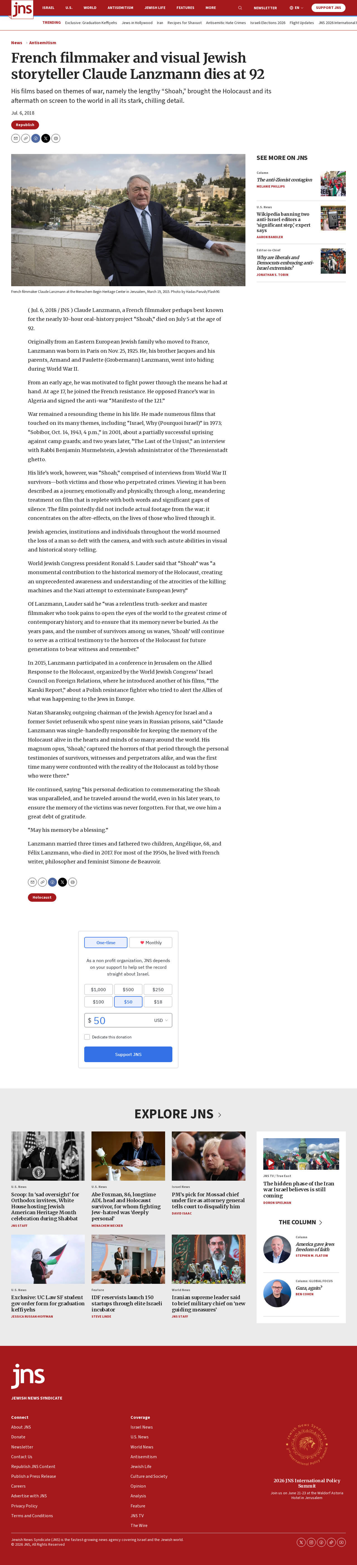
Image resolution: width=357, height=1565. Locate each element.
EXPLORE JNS (178, 1114)
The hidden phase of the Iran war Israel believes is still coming (298, 1189)
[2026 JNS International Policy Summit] (307, 1444)
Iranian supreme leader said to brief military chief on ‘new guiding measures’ (208, 1303)
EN (297, 8)
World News (181, 1290)
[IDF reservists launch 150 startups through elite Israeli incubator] (128, 1259)
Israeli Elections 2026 (267, 23)
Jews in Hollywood (137, 23)
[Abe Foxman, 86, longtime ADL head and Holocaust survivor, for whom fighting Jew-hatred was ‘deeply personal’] (128, 1156)
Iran (160, 23)
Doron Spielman (277, 1202)
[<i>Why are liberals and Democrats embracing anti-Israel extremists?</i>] (333, 261)
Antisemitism (120, 8)
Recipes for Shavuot (185, 23)
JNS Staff (19, 1225)
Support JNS (328, 8)
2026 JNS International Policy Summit (307, 1483)
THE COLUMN (301, 1222)
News (16, 43)
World (90, 8)
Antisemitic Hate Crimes (226, 23)
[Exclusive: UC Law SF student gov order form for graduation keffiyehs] (48, 1259)
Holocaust (42, 897)
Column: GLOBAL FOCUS (314, 1281)
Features (185, 8)
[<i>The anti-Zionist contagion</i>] (333, 183)
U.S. (69, 8)
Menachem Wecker (107, 1225)
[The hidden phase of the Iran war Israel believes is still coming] (301, 1154)
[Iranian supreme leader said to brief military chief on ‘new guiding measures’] (208, 1259)
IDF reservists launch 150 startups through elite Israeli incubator (126, 1303)
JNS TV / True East (277, 1176)
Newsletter (265, 8)
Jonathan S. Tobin (272, 275)
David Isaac (182, 1213)
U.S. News (264, 207)
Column (262, 173)
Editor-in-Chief (268, 250)
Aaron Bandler (270, 237)
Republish (25, 125)
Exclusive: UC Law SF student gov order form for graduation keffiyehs (48, 1303)
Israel (48, 8)
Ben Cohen (304, 1294)
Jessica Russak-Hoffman (32, 1316)
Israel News (181, 1187)
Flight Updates (302, 23)
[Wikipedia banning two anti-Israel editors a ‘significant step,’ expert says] (333, 218)
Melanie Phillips (271, 186)
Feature (97, 1290)
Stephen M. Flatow (312, 1255)
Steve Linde (101, 1316)
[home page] (22, 9)
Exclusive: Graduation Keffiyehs (91, 23)
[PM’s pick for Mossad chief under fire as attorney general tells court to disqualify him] (208, 1156)
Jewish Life (154, 8)
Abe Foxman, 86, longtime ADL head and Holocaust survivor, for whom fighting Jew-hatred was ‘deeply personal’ (126, 1206)
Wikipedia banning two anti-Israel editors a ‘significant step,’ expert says (283, 222)
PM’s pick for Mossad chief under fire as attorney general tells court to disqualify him (208, 1200)
